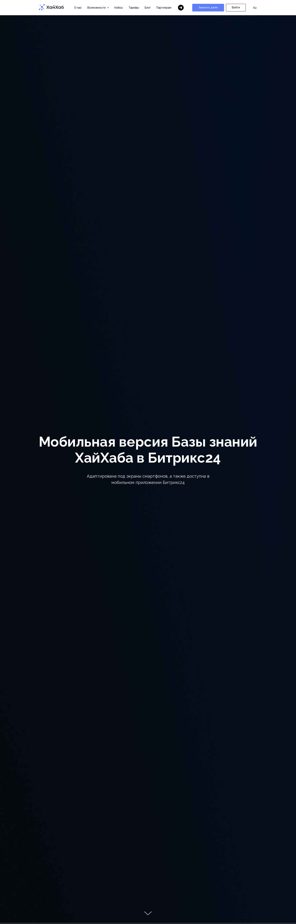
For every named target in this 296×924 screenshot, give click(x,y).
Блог (148, 7)
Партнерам (163, 7)
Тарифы (133, 7)
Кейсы (118, 7)
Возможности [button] (96, 7)
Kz (255, 7)
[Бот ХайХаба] (181, 7)
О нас (78, 7)
